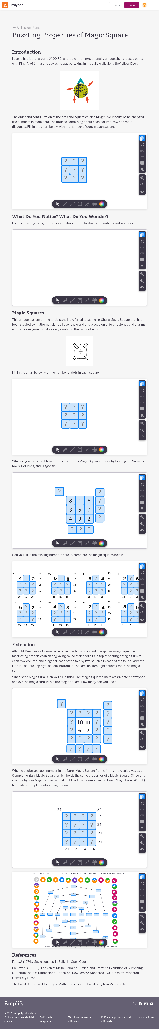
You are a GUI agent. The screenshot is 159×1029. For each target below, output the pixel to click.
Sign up (131, 5)
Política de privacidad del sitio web (116, 1019)
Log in (116, 5)
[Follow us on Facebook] (140, 1004)
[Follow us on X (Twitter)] (134, 1004)
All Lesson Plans (26, 27)
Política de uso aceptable (48, 1019)
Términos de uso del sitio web (80, 1019)
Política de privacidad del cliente (19, 1019)
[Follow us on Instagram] (146, 1004)
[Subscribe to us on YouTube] (152, 1004)
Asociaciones (147, 1017)
